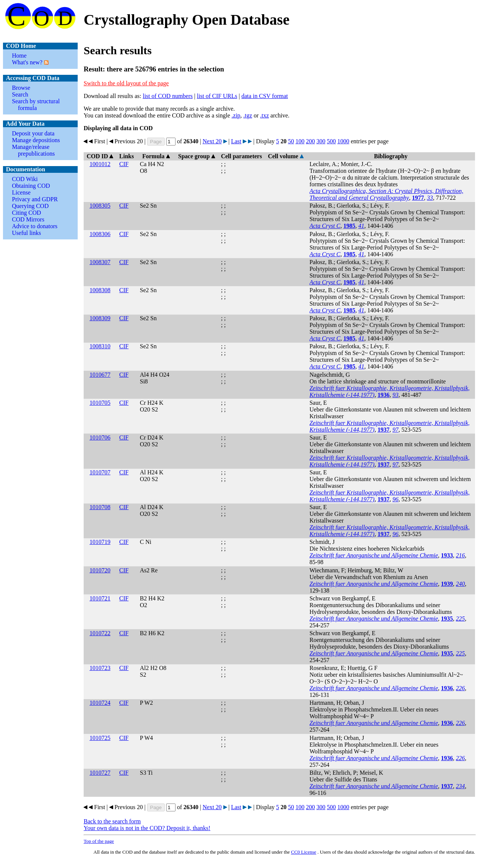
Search (20, 94)
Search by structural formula (36, 104)
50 (291, 141)
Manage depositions (36, 140)
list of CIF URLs (217, 96)
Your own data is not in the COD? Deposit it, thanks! (147, 828)
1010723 (100, 668)
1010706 (100, 437)
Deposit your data (33, 133)
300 (320, 141)
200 (310, 141)
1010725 (100, 738)
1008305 (100, 205)
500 (331, 141)
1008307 (100, 262)
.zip (236, 115)
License (21, 192)
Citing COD (26, 212)
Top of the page (99, 841)
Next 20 (211, 141)
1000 (343, 141)
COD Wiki (25, 179)
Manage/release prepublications (33, 150)
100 (299, 141)
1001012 (100, 164)
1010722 (100, 633)
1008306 (100, 234)
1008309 (100, 318)
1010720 (100, 570)
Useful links (26, 233)
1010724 (100, 703)
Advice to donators (35, 226)
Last (236, 141)
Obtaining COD (31, 186)
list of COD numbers (168, 96)
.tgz (247, 115)
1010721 (100, 598)
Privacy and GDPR (35, 199)
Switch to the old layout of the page (126, 83)
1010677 (100, 374)
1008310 (100, 346)
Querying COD (30, 206)
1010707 (100, 472)
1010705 (100, 403)
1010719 (100, 542)
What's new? (27, 62)
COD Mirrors (28, 219)
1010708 (100, 507)
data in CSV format (264, 96)
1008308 (100, 290)
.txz (264, 115)
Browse (21, 88)
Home (19, 55)
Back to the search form (112, 821)
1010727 (100, 772)
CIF (123, 164)
